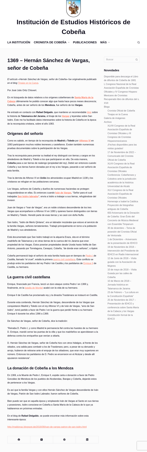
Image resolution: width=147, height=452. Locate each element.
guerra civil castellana (64, 259)
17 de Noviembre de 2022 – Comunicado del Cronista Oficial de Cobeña (122, 156)
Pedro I (90, 255)
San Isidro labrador (28, 196)
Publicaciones (85, 42)
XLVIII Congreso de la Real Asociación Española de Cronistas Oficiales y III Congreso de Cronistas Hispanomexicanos (121, 133)
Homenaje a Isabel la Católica (123, 201)
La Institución (18, 42)
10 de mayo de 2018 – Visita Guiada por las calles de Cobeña (122, 273)
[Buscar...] (119, 59)
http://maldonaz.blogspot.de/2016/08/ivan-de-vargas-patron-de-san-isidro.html (47, 427)
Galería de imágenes (114, 118)
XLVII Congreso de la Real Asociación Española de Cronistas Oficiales (121, 167)
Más (105, 42)
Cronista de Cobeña (52, 42)
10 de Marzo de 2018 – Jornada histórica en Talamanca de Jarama (119, 285)
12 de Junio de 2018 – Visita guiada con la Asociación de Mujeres (122, 262)
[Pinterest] (64, 439)
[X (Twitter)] (41, 439)
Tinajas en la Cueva (28, 83)
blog (89, 112)
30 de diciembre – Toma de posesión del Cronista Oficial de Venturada (122, 232)
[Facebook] (18, 439)
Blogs (107, 107)
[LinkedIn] (87, 439)
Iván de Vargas (63, 193)
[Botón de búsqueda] (137, 59)
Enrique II (88, 263)
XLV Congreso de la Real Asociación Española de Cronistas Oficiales (120, 194)
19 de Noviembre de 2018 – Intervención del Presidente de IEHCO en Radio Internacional (123, 251)
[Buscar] (139, 42)
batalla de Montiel (34, 288)
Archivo (108, 122)
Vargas (65, 116)
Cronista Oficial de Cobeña (121, 110)
